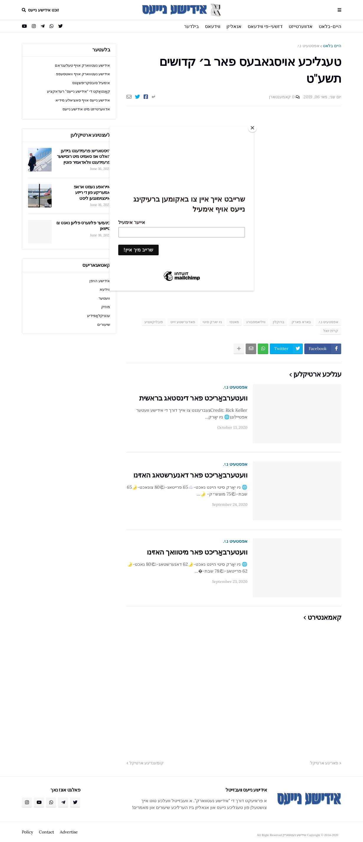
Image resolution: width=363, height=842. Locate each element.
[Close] (252, 127)
